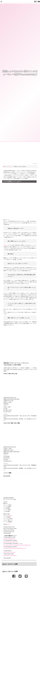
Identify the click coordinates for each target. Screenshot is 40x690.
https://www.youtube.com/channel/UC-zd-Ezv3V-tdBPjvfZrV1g (17, 545)
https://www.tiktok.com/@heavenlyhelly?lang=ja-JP (15, 548)
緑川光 (8, 524)
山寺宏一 (5, 245)
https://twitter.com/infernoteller (10, 555)
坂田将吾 (10, 515)
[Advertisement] (20, 581)
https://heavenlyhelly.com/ (9, 538)
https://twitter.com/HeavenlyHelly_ (11, 542)
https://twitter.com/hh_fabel (9, 552)
